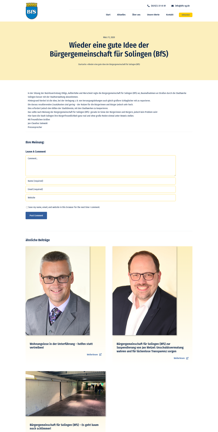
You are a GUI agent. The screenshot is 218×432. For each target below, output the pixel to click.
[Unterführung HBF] (66, 372)
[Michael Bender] (58, 247)
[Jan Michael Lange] (144, 247)
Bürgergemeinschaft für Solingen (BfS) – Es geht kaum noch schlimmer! (64, 426)
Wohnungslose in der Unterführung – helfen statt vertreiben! (61, 345)
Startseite (82, 64)
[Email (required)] (101, 189)
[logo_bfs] (32, 3)
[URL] (101, 197)
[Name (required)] (101, 181)
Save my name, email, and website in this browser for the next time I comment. (64, 207)
